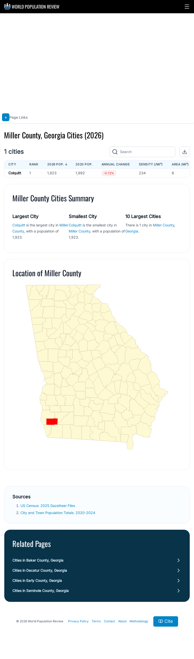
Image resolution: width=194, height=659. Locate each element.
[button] (187, 7)
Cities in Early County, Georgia (37, 580)
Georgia (131, 231)
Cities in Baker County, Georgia (37, 560)
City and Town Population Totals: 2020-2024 (57, 513)
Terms (96, 621)
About (122, 621)
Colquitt (14, 173)
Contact (109, 621)
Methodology (139, 621)
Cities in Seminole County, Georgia (40, 590)
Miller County (79, 231)
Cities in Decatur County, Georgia (39, 570)
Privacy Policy (78, 621)
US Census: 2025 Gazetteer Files (47, 505)
